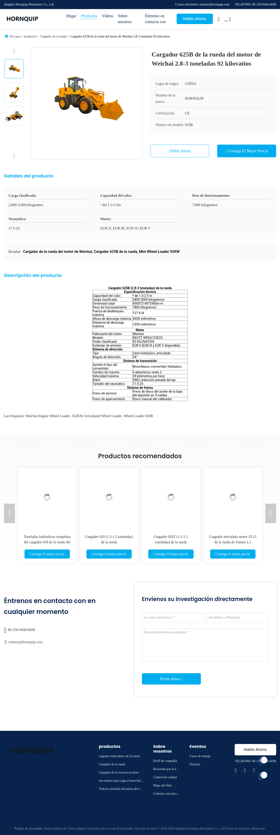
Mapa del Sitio (162, 785)
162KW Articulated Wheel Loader (97, 416)
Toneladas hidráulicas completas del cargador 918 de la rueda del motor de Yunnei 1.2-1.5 (47, 542)
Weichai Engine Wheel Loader (48, 416)
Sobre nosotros (124, 19)
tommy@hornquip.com (25, 642)
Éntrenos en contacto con (155, 19)
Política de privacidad (28, 828)
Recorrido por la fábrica (166, 769)
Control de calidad (165, 777)
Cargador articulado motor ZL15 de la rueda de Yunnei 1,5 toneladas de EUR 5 (232, 542)
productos (30, 36)
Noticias (195, 764)
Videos (107, 16)
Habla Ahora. (195, 18)
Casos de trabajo (200, 756)
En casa (15, 36)
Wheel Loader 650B (138, 416)
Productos (89, 16)
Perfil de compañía (165, 761)
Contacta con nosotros (166, 794)
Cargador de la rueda (53, 36)
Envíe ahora (171, 678)
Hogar (71, 16)
